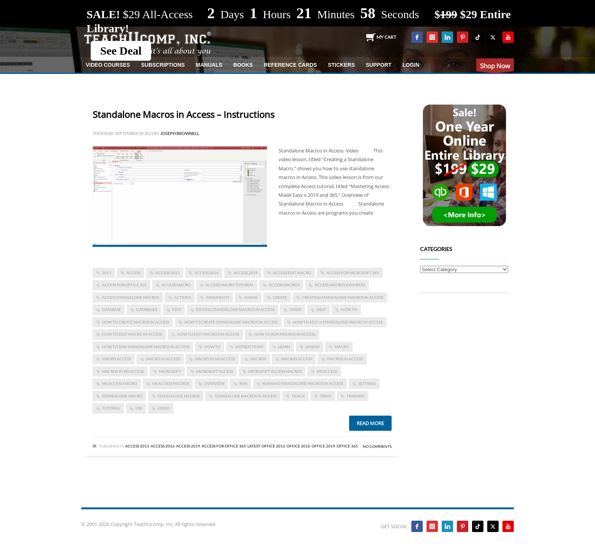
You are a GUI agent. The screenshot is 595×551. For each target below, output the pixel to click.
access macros (284, 285)
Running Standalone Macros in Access (303, 383)
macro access (116, 358)
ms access (327, 371)
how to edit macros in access (208, 334)
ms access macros (170, 383)
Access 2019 (246, 272)
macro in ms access (215, 358)
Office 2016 (298, 446)
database (111, 309)
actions (182, 297)
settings (367, 383)
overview (214, 383)
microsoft (170, 371)
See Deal (121, 50)
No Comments (377, 446)
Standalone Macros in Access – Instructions (183, 114)
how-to (212, 346)
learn (284, 346)
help (321, 309)
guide (295, 309)
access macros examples (340, 285)
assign (251, 297)
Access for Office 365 (124, 285)
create (280, 297)
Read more (370, 423)
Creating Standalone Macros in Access (342, 297)
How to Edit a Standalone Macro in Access (337, 322)
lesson (312, 346)
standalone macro (122, 396)
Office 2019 (323, 446)
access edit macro (292, 272)
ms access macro (119, 383)
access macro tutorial (229, 285)
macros (258, 358)
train (325, 396)
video (163, 408)
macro (342, 346)
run (243, 383)
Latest (253, 446)
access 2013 (167, 272)
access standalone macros (130, 297)
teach (298, 396)
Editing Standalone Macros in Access (235, 309)
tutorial (111, 408)
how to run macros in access (284, 334)
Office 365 (347, 446)
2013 (106, 272)
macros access (296, 358)
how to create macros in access (135, 322)
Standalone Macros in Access (246, 396)
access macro (176, 285)
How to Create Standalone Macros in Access (231, 322)
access (133, 272)
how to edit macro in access (132, 334)
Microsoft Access (214, 371)
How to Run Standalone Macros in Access (145, 346)
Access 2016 (207, 272)
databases (146, 309)
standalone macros (178, 396)
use (138, 408)
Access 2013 (137, 446)
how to (349, 309)
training (355, 396)
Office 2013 (273, 446)
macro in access (163, 358)
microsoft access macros (275, 371)
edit (176, 309)
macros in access (345, 358)
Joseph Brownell (179, 133)
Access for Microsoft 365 (352, 272)
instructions (249, 346)
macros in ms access (123, 371)
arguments (217, 297)
